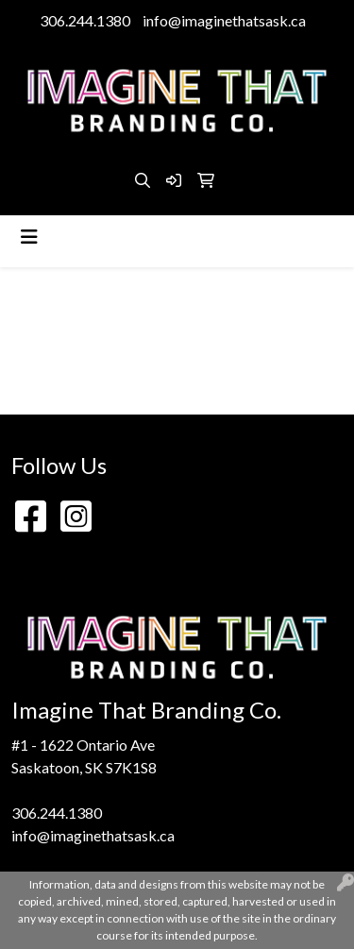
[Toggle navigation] (29, 236)
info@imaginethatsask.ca (224, 20)
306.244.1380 (85, 20)
